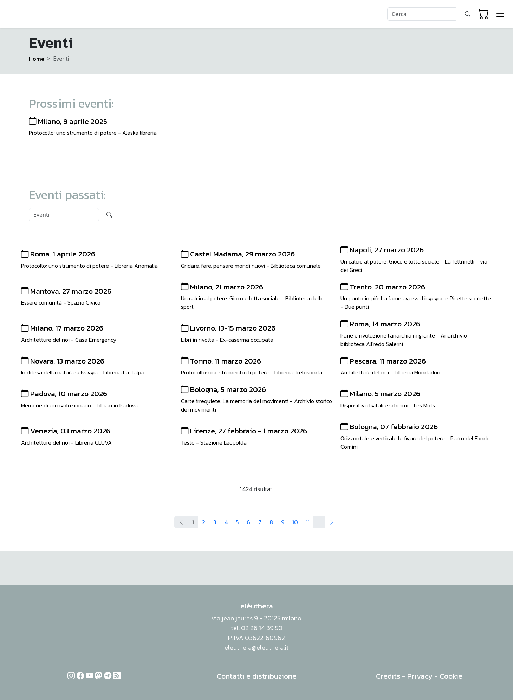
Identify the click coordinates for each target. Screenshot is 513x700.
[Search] (422, 14)
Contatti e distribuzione (257, 676)
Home (36, 58)
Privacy (420, 676)
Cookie (451, 676)
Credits (388, 676)
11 (308, 522)
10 (295, 522)
